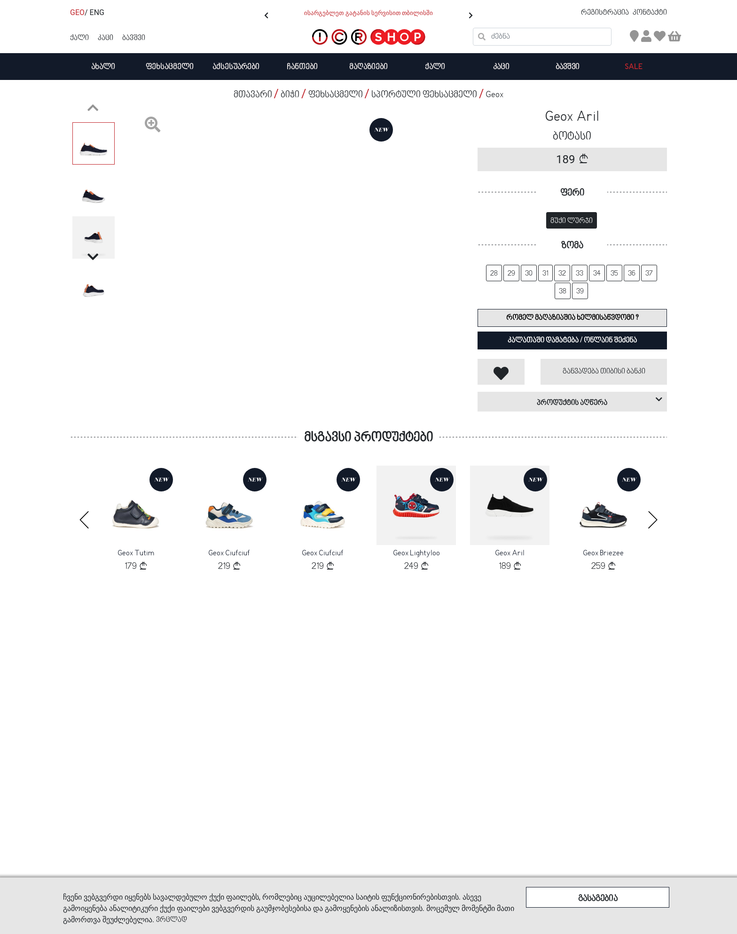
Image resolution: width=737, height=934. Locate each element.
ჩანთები (302, 67)
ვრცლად (171, 920)
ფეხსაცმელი (170, 67)
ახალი (103, 67)
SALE (634, 67)
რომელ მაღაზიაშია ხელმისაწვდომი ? (572, 318)
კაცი (501, 67)
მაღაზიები (368, 67)
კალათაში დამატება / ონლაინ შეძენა (572, 340)
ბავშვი (568, 67)
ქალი (435, 67)
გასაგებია (598, 898)
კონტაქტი (650, 12)
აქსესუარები (235, 67)
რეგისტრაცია (605, 12)
